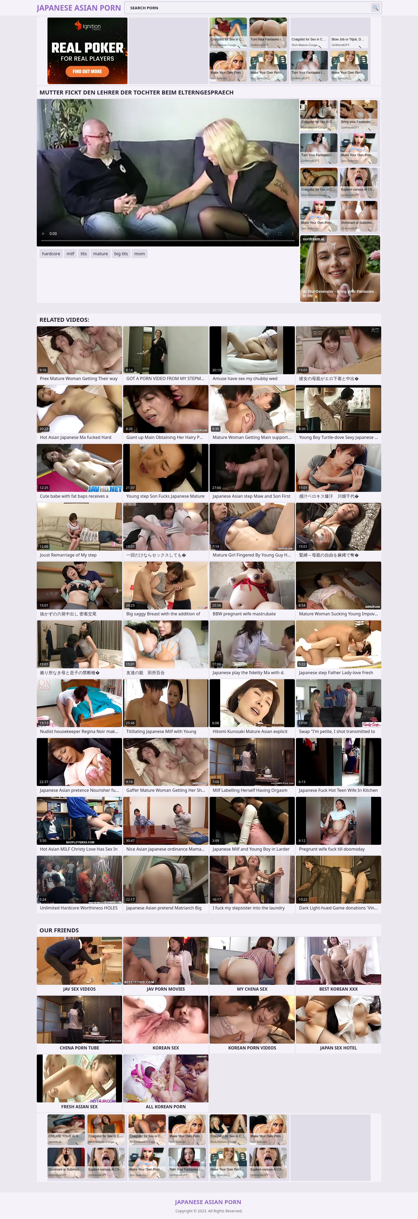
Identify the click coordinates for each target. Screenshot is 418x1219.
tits (84, 254)
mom (139, 254)
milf (70, 254)
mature (100, 254)
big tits (121, 254)
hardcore (51, 254)
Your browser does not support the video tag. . (168, 172)
